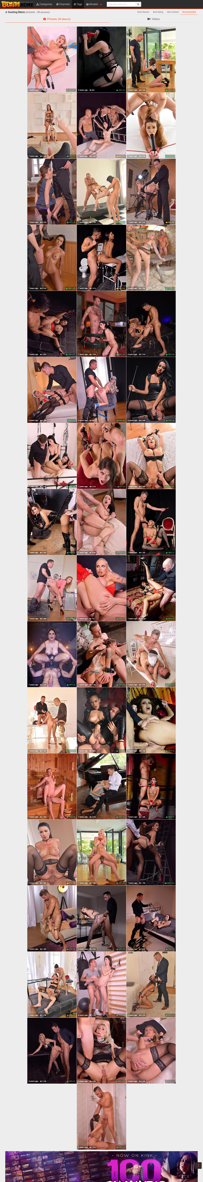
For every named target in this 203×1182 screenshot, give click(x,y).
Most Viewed (173, 12)
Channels (63, 4)
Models (92, 4)
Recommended (189, 12)
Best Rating (158, 12)
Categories (44, 4)
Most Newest (143, 12)
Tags (78, 4)
